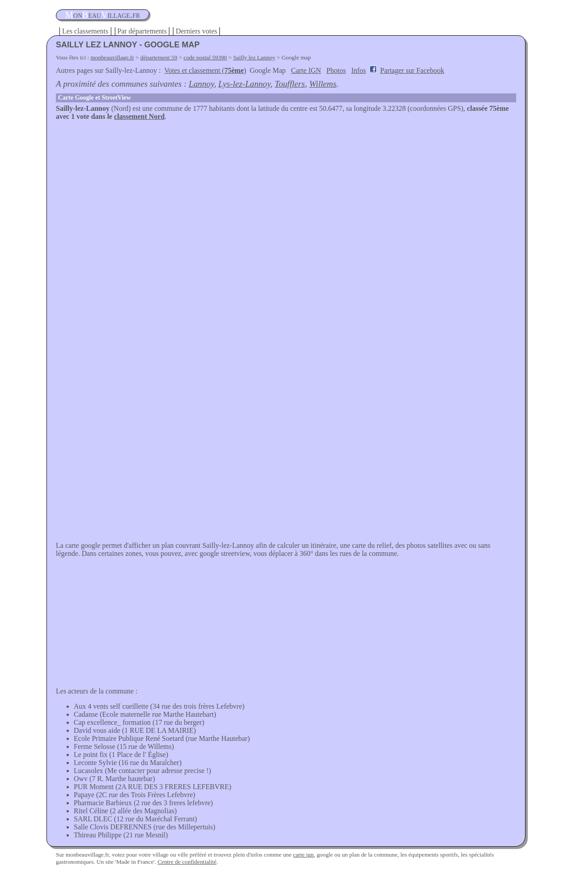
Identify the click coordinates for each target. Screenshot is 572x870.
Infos (358, 70)
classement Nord (139, 116)
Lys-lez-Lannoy (244, 83)
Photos (336, 70)
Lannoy (201, 83)
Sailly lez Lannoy (254, 57)
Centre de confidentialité (187, 861)
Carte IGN (306, 70)
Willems (322, 83)
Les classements (85, 31)
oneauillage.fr (102, 15)
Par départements (142, 31)
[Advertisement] (286, 187)
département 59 (158, 57)
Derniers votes (196, 31)
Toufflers (290, 83)
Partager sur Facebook (412, 70)
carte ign (303, 854)
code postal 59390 (205, 57)
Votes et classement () (205, 70)
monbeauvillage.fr (112, 57)
